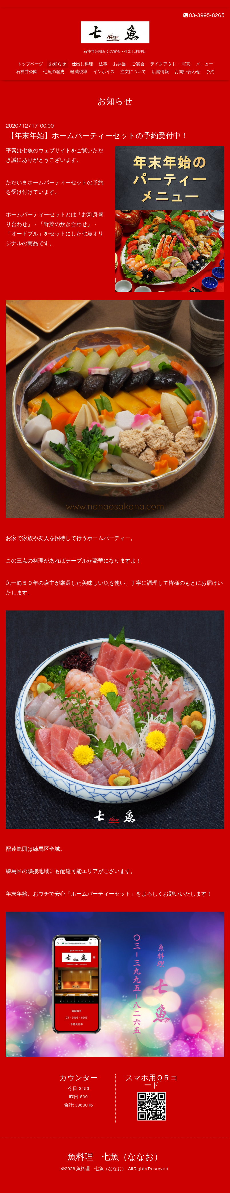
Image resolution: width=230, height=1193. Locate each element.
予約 (210, 72)
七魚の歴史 (54, 72)
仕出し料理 (82, 64)
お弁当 (119, 64)
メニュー (204, 64)
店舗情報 (160, 72)
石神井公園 (26, 72)
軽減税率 (78, 72)
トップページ (30, 64)
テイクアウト (163, 64)
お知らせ (57, 64)
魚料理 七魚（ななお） (115, 1156)
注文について (133, 72)
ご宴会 (138, 64)
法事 (103, 64)
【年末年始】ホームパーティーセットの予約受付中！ (97, 136)
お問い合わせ (187, 72)
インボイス (104, 72)
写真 (186, 64)
